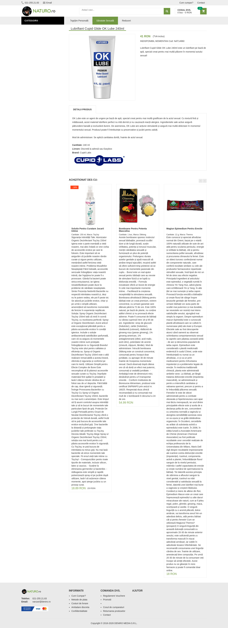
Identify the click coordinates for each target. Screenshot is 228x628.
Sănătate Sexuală (36, 27)
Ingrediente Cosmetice (39, 118)
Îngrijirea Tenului (36, 127)
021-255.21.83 (30, 2)
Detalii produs (82, 109)
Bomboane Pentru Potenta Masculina (133, 229)
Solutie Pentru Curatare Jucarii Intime (87, 229)
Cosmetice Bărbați (37, 132)
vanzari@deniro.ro (41, 601)
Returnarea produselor (114, 611)
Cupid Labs (85, 152)
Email (47, 2)
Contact (201, 2)
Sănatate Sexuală (105, 20)
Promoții (30, 108)
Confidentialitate (79, 611)
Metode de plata (79, 599)
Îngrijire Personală (38, 113)
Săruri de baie (34, 122)
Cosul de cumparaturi (113, 607)
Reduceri (126, 20)
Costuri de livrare (79, 603)
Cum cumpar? (186, 2)
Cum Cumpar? (78, 596)
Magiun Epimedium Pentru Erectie (184, 228)
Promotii (107, 599)
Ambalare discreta (80, 607)
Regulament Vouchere (114, 596)
